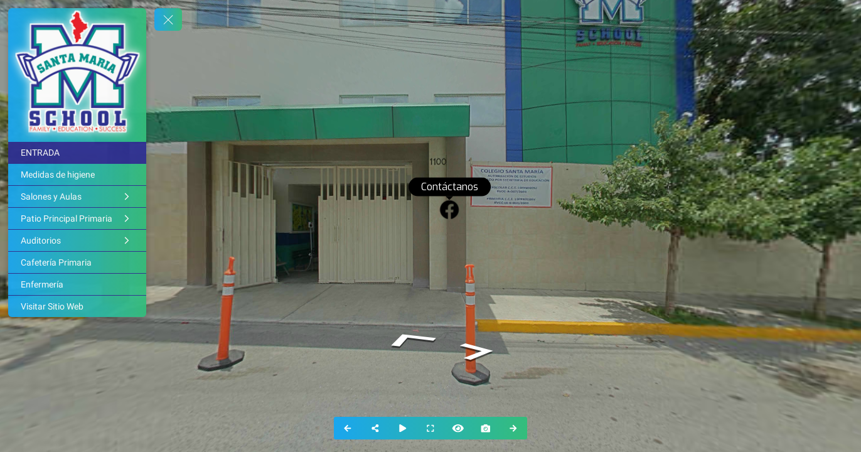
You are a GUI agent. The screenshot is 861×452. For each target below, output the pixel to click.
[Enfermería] (77, 284)
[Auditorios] (77, 240)
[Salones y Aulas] (77, 196)
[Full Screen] (430, 428)
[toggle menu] (168, 19)
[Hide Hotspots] (458, 428)
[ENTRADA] (77, 152)
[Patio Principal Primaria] (77, 218)
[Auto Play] (403, 428)
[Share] (375, 428)
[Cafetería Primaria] (77, 262)
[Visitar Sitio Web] (77, 306)
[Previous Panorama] (347, 428)
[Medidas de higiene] (77, 174)
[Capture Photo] (486, 428)
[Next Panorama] (513, 428)
